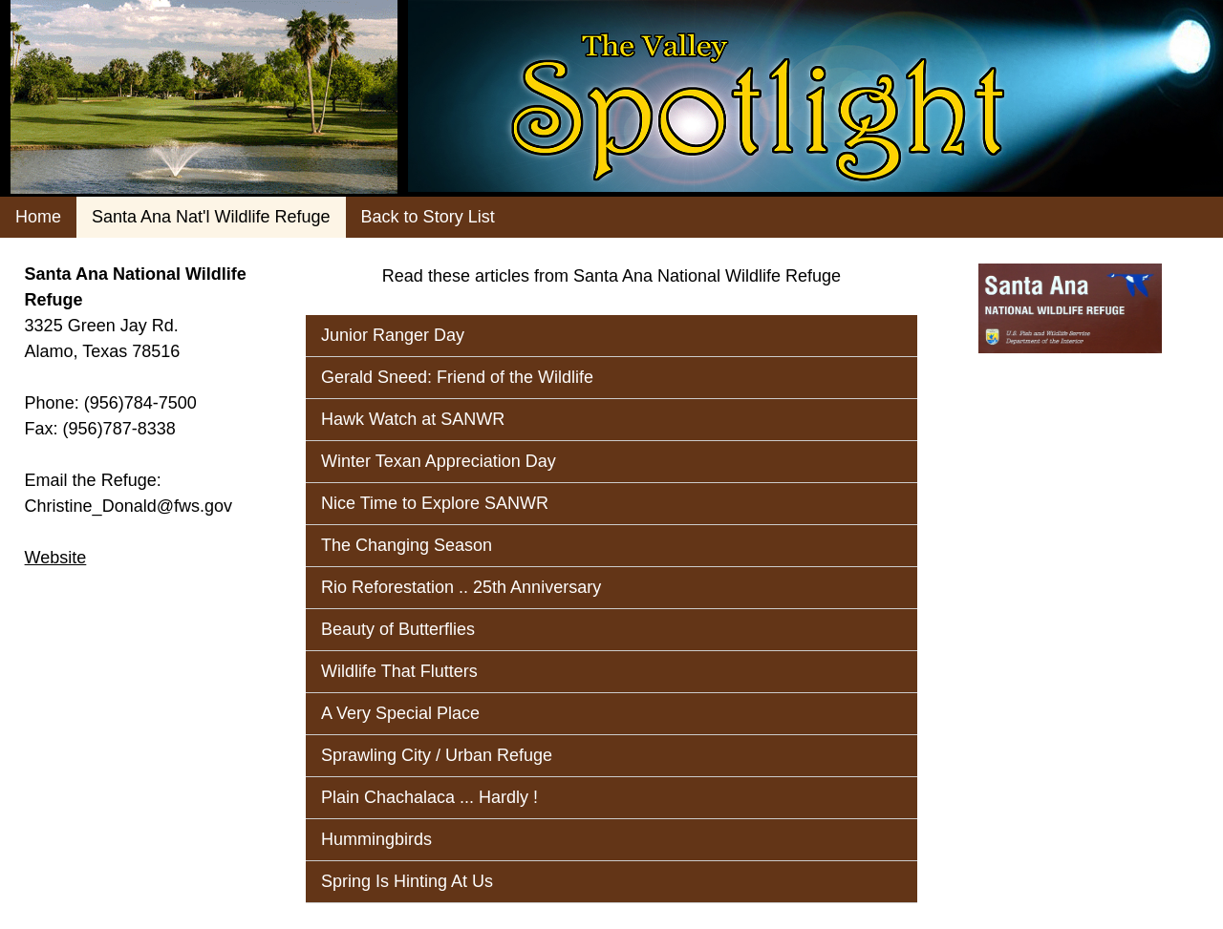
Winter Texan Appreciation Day (438, 461)
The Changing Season (406, 545)
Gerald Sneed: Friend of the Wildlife (457, 377)
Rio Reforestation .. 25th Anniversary (461, 587)
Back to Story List (428, 216)
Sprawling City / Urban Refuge (436, 755)
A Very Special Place (400, 713)
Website (56, 557)
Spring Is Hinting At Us (407, 881)
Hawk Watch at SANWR (412, 419)
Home (38, 216)
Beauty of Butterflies (398, 629)
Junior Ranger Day (392, 335)
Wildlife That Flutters (399, 671)
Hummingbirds (376, 839)
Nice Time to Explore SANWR (434, 503)
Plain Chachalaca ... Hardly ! (429, 797)
